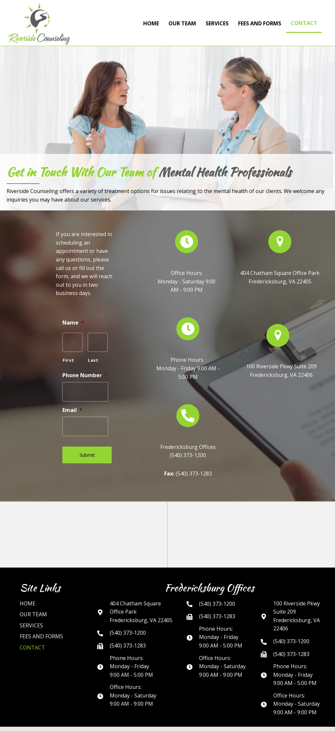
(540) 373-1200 (188, 449)
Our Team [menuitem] (182, 23)
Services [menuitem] (217, 23)
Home (27, 593)
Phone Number (84, 373)
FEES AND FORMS (41, 626)
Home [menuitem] (151, 23)
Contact (32, 637)
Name (73, 322)
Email (72, 406)
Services (31, 615)
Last (93, 358)
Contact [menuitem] (304, 23)
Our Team (33, 603)
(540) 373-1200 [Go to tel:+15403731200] (128, 622)
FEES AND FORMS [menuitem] (259, 23)
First (68, 358)
